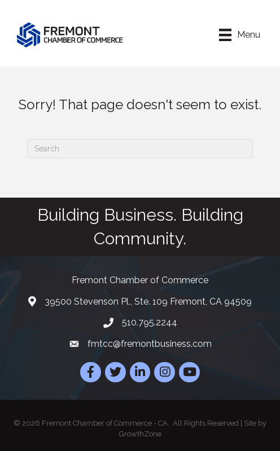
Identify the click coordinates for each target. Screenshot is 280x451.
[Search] (140, 148)
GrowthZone (140, 434)
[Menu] (240, 35)
